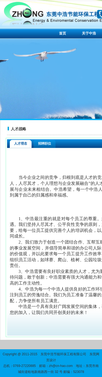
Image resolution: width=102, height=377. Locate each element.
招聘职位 (44, 143)
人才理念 (20, 143)
